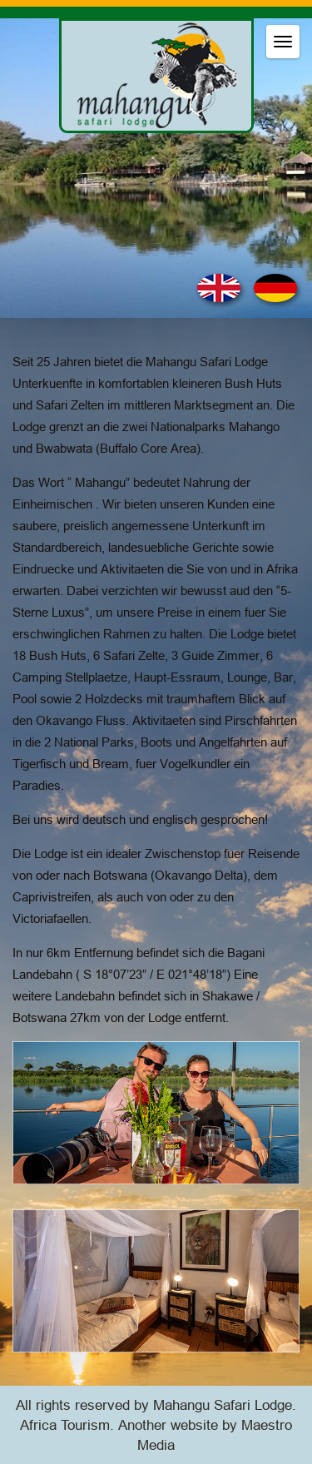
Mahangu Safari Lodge (222, 1405)
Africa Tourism (65, 1425)
